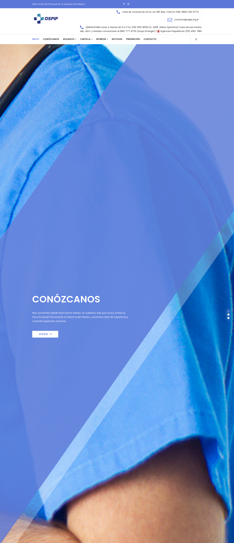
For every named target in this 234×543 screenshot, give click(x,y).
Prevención (133, 39)
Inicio (35, 39)
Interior (101, 39)
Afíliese (45, 335)
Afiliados (68, 39)
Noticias (117, 39)
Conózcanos (51, 39)
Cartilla (85, 39)
